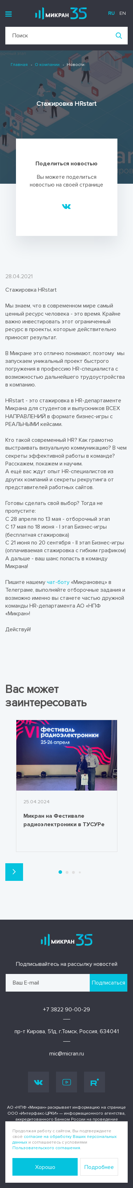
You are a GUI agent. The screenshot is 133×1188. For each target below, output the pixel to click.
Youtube (66, 1082)
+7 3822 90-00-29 (66, 1009)
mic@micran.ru (66, 1053)
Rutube (94, 1082)
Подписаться (108, 982)
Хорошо (45, 1167)
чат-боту (58, 582)
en (123, 13)
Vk (38, 1082)
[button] (14, 872)
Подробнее (99, 1167)
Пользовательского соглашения (46, 1148)
